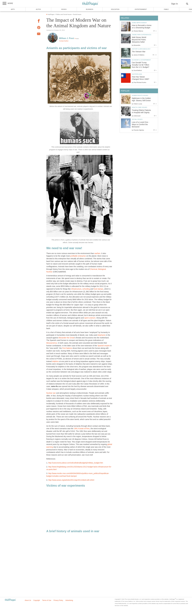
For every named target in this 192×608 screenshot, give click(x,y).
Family (166, 9)
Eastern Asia (137, 74)
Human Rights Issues (140, 95)
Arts (13, 9)
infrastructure (76, 289)
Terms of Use (46, 600)
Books (64, 9)
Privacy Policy (58, 600)
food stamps (98, 289)
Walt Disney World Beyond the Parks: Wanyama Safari (139, 39)
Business (89, 9)
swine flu (54, 386)
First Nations (67, 348)
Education (115, 9)
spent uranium (89, 318)
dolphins (55, 361)
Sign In (174, 4)
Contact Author (64, 41)
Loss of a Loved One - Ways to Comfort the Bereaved (140, 124)
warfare (97, 253)
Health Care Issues (139, 107)
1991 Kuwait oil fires (82, 429)
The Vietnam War (138, 52)
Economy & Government (141, 60)
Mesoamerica (51, 343)
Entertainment (141, 9)
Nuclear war (51, 393)
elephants (101, 335)
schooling (86, 289)
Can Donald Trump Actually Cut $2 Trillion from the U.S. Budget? (140, 65)
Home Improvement (139, 22)
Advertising (69, 600)
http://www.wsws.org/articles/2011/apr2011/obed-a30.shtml (71, 480)
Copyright (36, 600)
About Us (28, 600)
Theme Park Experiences (141, 34)
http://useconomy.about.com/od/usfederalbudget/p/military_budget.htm (75, 463)
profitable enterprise (78, 256)
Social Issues (137, 119)
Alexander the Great (66, 338)
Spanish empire (103, 346)
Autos (38, 9)
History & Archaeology (141, 49)
